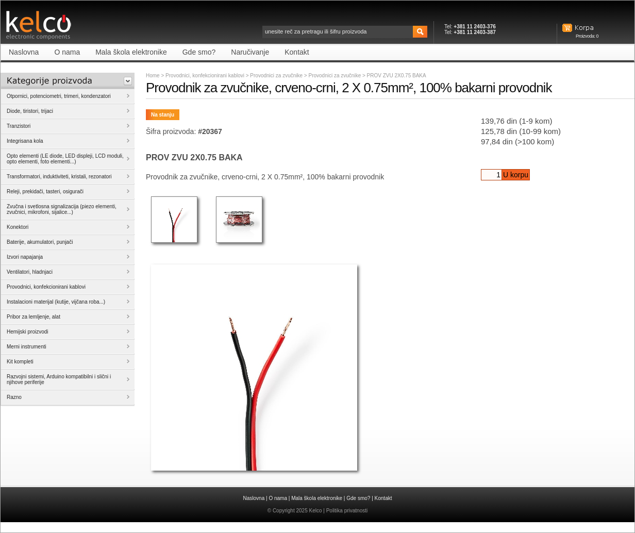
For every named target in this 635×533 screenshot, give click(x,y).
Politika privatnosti (347, 510)
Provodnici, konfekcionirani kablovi (204, 75)
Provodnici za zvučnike (277, 75)
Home (153, 75)
